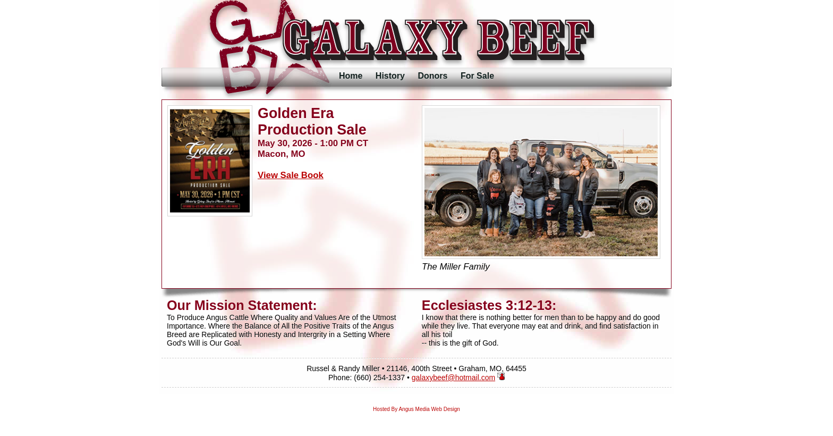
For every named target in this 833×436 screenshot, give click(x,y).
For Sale (477, 75)
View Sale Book (291, 175)
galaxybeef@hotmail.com (453, 377)
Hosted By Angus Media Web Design (416, 409)
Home (350, 75)
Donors (432, 75)
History (390, 75)
